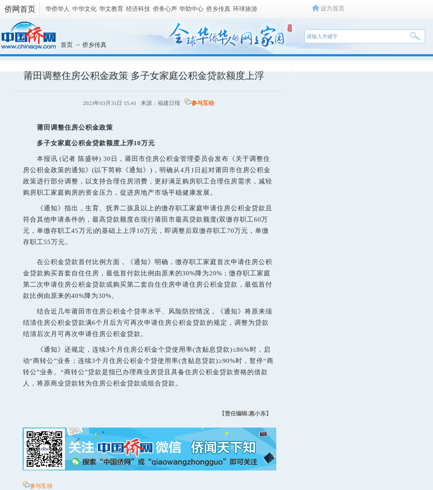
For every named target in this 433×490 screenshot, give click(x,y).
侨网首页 (20, 9)
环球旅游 (245, 8)
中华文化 (84, 8)
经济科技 (138, 8)
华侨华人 (57, 8)
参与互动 (202, 103)
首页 (67, 44)
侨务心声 (165, 8)
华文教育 (111, 8)
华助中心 (191, 8)
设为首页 (332, 8)
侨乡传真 (218, 8)
